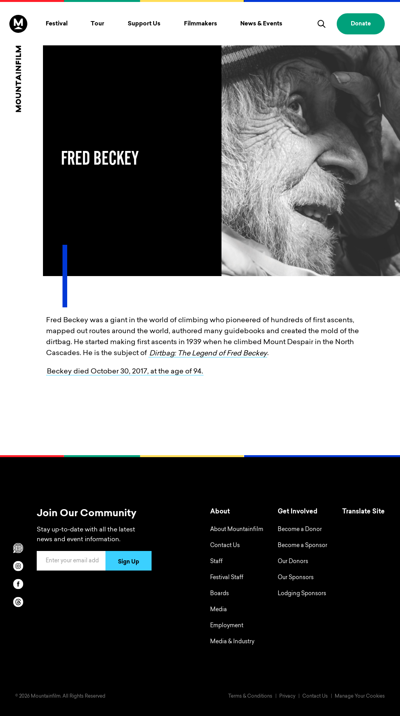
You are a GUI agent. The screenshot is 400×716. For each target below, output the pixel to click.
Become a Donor (300, 530)
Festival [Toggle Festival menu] (57, 24)
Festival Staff (226, 578)
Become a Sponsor (302, 546)
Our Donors (293, 562)
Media (218, 610)
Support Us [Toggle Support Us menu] (144, 24)
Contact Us (225, 546)
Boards (219, 594)
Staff (216, 562)
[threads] (18, 601)
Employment (226, 626)
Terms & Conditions (250, 696)
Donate (361, 24)
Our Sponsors (296, 578)
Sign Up (128, 562)
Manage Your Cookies (360, 696)
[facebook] (18, 583)
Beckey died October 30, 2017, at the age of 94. (125, 371)
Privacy (287, 696)
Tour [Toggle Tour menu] (97, 24)
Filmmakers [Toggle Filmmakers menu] (200, 24)
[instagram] (18, 565)
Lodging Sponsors (302, 594)
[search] (321, 23)
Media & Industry (232, 642)
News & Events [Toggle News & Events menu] (261, 24)
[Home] (18, 63)
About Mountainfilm (236, 530)
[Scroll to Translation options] (18, 547)
